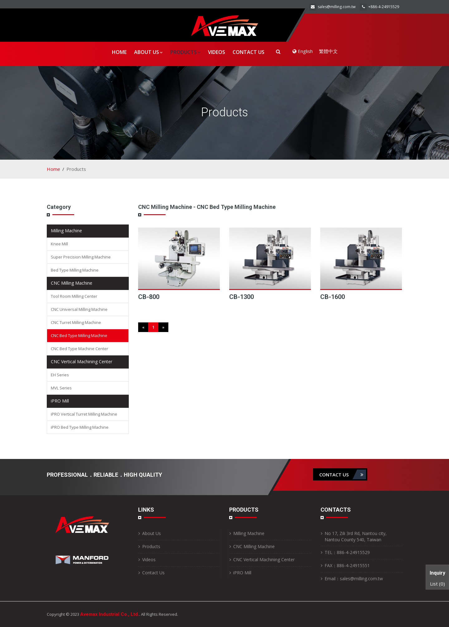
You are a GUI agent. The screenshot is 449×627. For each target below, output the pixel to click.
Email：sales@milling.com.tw (354, 578)
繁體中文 (328, 51)
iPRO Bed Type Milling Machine (80, 427)
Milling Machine (66, 231)
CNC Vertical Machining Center (81, 361)
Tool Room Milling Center (74, 296)
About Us (148, 52)
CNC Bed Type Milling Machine (79, 335)
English (302, 51)
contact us (342, 474)
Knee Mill (59, 244)
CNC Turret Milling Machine (76, 322)
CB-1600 (332, 297)
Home (119, 52)
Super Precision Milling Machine (81, 257)
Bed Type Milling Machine (75, 270)
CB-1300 (241, 297)
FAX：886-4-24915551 (347, 565)
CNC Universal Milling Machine (79, 309)
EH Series (60, 375)
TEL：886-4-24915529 (347, 552)
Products (185, 52)
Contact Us (248, 52)
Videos (216, 52)
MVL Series (61, 388)
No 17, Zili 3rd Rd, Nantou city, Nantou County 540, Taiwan (356, 536)
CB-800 (148, 297)
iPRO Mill (60, 401)
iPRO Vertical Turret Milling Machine (84, 414)
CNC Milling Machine (71, 283)
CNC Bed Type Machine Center (79, 348)
